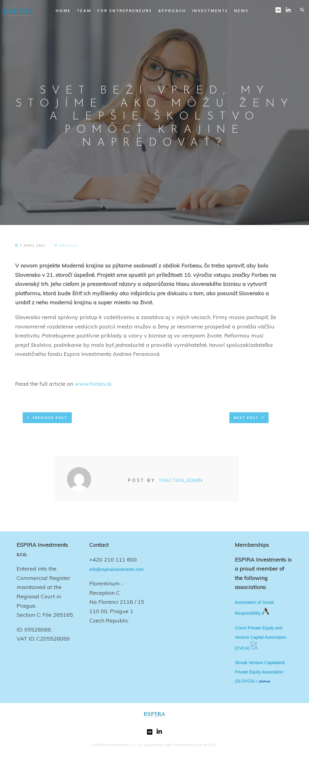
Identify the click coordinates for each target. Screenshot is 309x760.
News (235, 11)
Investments (204, 11)
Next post (246, 418)
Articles (68, 246)
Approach (166, 11)
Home (57, 11)
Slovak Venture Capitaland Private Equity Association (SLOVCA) (260, 671)
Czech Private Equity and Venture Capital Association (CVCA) (260, 638)
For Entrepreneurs (118, 11)
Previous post (50, 418)
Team (78, 11)
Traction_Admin (180, 480)
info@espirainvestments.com (116, 569)
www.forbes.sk (93, 383)
